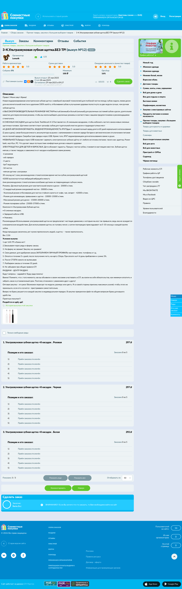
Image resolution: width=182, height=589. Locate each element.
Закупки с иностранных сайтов (157, 110)
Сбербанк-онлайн (151, 182)
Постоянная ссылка (13, 82)
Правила (146, 203)
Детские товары (150, 84)
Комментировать (58, 488)
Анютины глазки (126, 15)
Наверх (81, 488)
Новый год (148, 63)
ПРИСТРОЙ (67, 25)
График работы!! (148, 55)
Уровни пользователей (153, 209)
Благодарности (149, 213)
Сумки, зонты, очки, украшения (157, 88)
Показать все (79, 478)
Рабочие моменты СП (152, 169)
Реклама (89, 551)
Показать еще (55, 478)
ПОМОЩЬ (103, 25)
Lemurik (15, 59)
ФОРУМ (86, 25)
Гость (15, 506)
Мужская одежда (151, 71)
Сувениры (147, 135)
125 (45, 57)
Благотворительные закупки (156, 140)
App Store (153, 584)
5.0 (27, 67)
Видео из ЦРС (149, 199)
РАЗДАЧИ (30, 25)
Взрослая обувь (150, 80)
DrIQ (140, 15)
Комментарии (43, 41)
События (80, 41)
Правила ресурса (93, 557)
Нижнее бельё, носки (152, 76)
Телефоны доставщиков (153, 178)
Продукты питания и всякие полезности (156, 115)
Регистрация (175, 16)
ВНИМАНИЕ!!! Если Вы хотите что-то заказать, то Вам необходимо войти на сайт (81, 505)
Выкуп (9, 41)
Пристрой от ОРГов (152, 152)
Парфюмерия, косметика (154, 105)
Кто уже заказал (174, 309)
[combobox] (127, 478)
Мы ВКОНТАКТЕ (150, 190)
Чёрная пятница (150, 161)
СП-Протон (29, 584)
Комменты (175, 315)
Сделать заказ (123, 82)
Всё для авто (149, 144)
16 (176, 528)
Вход (162, 16)
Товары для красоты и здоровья (156, 127)
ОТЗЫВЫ (49, 25)
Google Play (173, 584)
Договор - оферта (93, 562)
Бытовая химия (150, 101)
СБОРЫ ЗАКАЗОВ (54, 527)
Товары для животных (152, 131)
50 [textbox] (125, 478)
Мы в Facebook (149, 195)
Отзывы (63, 41)
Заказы (24, 41)
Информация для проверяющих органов (103, 568)
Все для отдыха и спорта (154, 97)
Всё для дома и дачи (152, 93)
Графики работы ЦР (151, 173)
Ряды (173, 304)
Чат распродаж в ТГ (151, 186)
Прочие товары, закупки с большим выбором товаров (26, 46)
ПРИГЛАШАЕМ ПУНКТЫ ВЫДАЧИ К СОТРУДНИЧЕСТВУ (61, 567)
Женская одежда (151, 67)
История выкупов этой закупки (19, 306)
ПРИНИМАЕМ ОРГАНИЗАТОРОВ (108, 18)
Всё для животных (151, 148)
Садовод (147, 157)
